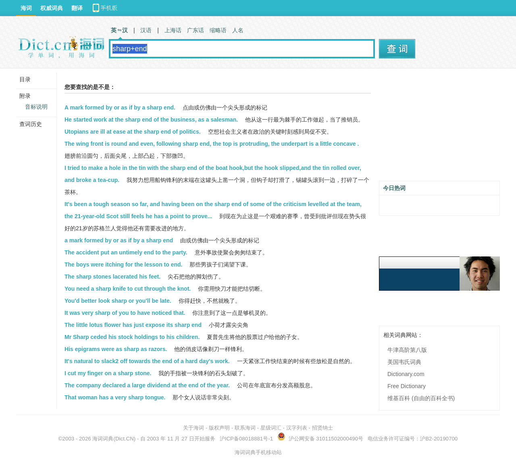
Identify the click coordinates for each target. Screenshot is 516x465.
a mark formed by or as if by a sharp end (118, 240)
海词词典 (102, 439)
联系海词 (245, 428)
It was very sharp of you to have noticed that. (124, 313)
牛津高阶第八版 (407, 350)
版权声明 (219, 428)
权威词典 (51, 8)
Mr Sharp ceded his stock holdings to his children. (132, 337)
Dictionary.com (405, 374)
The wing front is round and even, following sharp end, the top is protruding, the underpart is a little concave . (211, 144)
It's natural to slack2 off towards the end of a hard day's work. (147, 361)
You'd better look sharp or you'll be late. (117, 301)
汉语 (146, 30)
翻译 (77, 8)
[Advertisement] (439, 127)
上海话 (172, 30)
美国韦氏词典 (404, 362)
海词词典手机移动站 (258, 452)
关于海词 (193, 428)
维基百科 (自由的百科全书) (421, 398)
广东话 (195, 30)
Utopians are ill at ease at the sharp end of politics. (132, 131)
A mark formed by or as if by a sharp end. (119, 107)
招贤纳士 (322, 428)
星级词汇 (270, 428)
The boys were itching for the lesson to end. (123, 264)
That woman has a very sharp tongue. (115, 397)
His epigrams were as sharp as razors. (115, 349)
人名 (237, 30)
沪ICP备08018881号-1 (246, 439)
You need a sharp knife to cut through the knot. (127, 288)
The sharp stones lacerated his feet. (112, 276)
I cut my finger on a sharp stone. (107, 373)
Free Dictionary (406, 386)
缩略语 (218, 30)
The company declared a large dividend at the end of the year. (147, 385)
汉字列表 (296, 428)
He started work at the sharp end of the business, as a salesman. (151, 119)
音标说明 (36, 106)
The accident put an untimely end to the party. (125, 252)
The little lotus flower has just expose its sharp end (133, 325)
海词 (26, 8)
